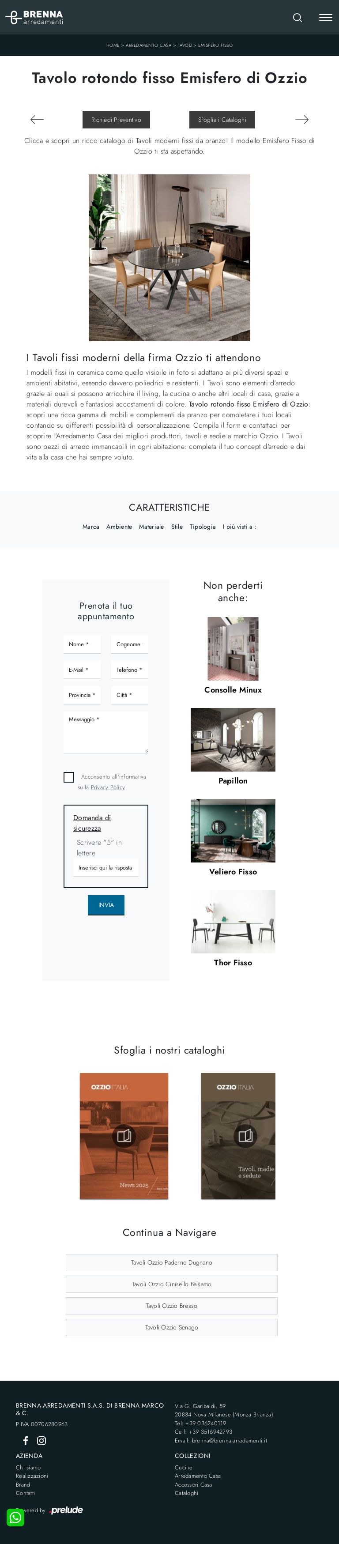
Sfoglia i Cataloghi (222, 119)
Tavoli (185, 45)
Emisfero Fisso (215, 45)
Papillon (233, 781)
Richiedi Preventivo (116, 119)
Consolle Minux (233, 690)
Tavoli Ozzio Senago (172, 1327)
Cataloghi (186, 1493)
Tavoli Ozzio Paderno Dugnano (171, 1262)
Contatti (25, 1493)
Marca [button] (91, 526)
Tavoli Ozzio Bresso (172, 1305)
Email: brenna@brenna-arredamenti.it (221, 1440)
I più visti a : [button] (239, 526)
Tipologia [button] (203, 526)
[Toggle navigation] (325, 18)
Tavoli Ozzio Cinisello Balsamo (172, 1284)
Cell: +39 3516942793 (203, 1431)
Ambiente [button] (119, 526)
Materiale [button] (151, 526)
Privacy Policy (108, 787)
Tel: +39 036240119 (200, 1423)
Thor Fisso (233, 963)
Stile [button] (177, 526)
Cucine (184, 1467)
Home (113, 45)
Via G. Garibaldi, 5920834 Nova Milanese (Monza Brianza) (224, 1410)
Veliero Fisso (233, 872)
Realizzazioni (32, 1476)
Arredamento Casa (148, 45)
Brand (23, 1484)
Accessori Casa (193, 1484)
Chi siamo (28, 1467)
